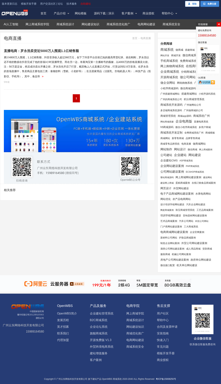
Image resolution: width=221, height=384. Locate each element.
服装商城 (165, 254)
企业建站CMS (169, 160)
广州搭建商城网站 (170, 93)
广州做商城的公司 (193, 110)
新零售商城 (178, 138)
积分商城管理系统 (194, 99)
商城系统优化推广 (118, 24)
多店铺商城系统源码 (171, 110)
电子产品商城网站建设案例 (177, 193)
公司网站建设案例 (172, 171)
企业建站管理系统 (101, 313)
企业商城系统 (169, 71)
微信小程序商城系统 (186, 127)
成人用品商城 (193, 248)
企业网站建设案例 (172, 165)
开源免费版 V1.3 (100, 340)
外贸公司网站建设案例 (194, 243)
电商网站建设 (146, 24)
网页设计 (165, 188)
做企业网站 (167, 82)
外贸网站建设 (181, 188)
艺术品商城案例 (168, 221)
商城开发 (176, 55)
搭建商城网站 (189, 93)
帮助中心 (167, 13)
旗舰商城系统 (99, 333)
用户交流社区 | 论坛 (51, 3)
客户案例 (127, 13)
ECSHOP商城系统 (195, 172)
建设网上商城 (167, 183)
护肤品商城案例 (187, 237)
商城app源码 (184, 116)
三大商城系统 (191, 226)
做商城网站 (199, 143)
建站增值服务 (99, 353)
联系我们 (63, 333)
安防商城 (207, 248)
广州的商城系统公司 (171, 99)
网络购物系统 (184, 83)
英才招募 (63, 326)
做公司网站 (188, 77)
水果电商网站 (203, 193)
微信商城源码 (188, 88)
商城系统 (167, 49)
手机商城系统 (169, 60)
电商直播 (186, 143)
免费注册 (209, 4)
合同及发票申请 (167, 326)
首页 (43, 13)
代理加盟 (63, 340)
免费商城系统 (188, 60)
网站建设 (194, 155)
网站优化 (165, 199)
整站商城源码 (167, 177)
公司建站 (166, 155)
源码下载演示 (104, 13)
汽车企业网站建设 (195, 204)
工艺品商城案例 (205, 210)
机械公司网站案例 (181, 254)
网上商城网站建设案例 (188, 177)
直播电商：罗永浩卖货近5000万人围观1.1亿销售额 (41, 51)
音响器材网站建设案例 (195, 215)
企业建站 (180, 155)
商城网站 (165, 138)
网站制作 (166, 149)
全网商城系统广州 (194, 133)
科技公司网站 (201, 221)
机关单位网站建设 (187, 265)
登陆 (192, 4)
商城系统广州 (201, 115)
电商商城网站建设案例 (174, 231)
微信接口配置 (167, 265)
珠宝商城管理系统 (185, 210)
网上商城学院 (135, 313)
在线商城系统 (195, 66)
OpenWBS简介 (67, 313)
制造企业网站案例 (170, 243)
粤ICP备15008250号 (166, 379)
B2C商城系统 (98, 320)
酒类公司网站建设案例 (172, 248)
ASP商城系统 (186, 160)
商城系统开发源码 (171, 104)
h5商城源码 (166, 127)
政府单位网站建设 (201, 259)
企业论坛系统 (99, 326)
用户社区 (163, 313)
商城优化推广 (135, 333)
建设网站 (207, 177)
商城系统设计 (65, 24)
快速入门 (163, 340)
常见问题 (163, 346)
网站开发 (164, 55)
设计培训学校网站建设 (172, 204)
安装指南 (163, 333)
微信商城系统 (191, 55)
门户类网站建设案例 (171, 226)
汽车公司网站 (186, 221)
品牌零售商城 (193, 138)
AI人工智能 (11, 24)
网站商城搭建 (167, 121)
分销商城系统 (189, 71)
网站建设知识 (90, 24)
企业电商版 (184, 121)
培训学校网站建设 (170, 215)
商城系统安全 (171, 24)
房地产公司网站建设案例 (174, 259)
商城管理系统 (168, 115)
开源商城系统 (169, 77)
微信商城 (192, 149)
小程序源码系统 (207, 93)
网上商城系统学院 (37, 24)
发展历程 (63, 320)
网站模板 (81, 13)
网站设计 (180, 149)
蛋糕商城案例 (183, 183)
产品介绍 (60, 13)
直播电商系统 (201, 121)
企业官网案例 (197, 232)
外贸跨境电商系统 (101, 346)
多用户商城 (205, 127)
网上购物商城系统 (172, 66)
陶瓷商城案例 (167, 210)
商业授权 (148, 13)
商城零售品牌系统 (170, 143)
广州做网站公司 (192, 104)
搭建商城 (190, 50)
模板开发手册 (28, 3)
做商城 (179, 49)
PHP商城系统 (192, 166)
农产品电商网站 (182, 199)
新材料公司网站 (168, 237)
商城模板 (210, 132)
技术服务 (71, 3)
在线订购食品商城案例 (204, 182)
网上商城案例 (205, 149)
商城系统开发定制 (171, 132)
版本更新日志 (9, 3)
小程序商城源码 (169, 88)
